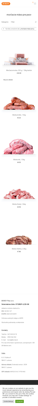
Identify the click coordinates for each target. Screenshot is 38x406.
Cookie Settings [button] (8, 401)
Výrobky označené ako (21, 29)
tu (19, 308)
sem (9, 345)
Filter (13, 22)
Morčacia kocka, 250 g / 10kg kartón (19, 70)
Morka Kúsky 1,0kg (19, 204)
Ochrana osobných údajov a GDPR (12, 318)
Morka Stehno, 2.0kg (19, 249)
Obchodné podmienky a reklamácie (13, 322)
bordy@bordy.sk (12, 340)
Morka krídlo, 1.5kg (19, 115)
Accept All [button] (20, 401)
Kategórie (5, 22)
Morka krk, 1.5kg (19, 160)
